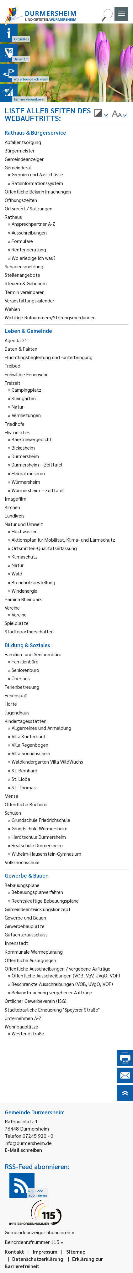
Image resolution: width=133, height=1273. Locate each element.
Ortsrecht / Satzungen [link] (28, 208)
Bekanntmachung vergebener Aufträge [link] (52, 992)
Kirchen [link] (12, 507)
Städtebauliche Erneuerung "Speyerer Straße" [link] (52, 1009)
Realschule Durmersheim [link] (37, 845)
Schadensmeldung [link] (24, 266)
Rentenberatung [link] (29, 249)
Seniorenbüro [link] (25, 670)
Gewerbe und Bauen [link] (25, 917)
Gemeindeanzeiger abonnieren (37, 1232)
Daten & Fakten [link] (21, 348)
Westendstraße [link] (28, 1033)
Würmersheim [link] (26, 481)
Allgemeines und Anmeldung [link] (41, 727)
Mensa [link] (11, 795)
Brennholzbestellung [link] (33, 582)
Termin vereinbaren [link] (25, 292)
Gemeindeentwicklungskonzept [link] (38, 909)
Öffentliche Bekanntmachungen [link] (38, 191)
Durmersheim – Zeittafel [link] (37, 464)
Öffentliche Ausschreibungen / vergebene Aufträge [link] (57, 968)
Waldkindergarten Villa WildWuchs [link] (47, 761)
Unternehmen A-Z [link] (23, 1018)
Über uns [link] (21, 678)
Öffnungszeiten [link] (21, 200)
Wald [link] (17, 573)
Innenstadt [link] (16, 943)
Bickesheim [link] (23, 447)
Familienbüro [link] (25, 661)
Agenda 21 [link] (16, 340)
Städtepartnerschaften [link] (29, 631)
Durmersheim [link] (25, 456)
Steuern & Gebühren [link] (26, 283)
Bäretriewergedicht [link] (32, 439)
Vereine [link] (19, 614)
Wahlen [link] (12, 309)
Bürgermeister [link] (20, 150)
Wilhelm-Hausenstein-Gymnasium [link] (46, 853)
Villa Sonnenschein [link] (31, 753)
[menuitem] (101, 114)
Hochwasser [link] (24, 531)
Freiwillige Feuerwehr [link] (26, 374)
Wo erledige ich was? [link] (34, 258)
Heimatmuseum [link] (28, 473)
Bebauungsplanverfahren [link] (37, 892)
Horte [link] (11, 703)
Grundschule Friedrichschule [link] (41, 820)
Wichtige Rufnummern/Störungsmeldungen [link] (50, 317)
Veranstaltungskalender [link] (29, 300)
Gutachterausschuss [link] (26, 934)
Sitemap (75, 1251)
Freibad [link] (12, 365)
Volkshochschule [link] (22, 862)
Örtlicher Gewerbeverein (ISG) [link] (35, 1000)
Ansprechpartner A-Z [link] (33, 223)
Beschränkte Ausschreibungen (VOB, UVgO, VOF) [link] (62, 984)
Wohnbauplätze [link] (21, 1026)
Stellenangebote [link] (22, 274)
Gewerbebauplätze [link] (25, 926)
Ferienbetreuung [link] (22, 686)
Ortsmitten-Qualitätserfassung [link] (44, 548)
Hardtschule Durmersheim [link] (39, 836)
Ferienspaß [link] (16, 695)
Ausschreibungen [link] (29, 232)
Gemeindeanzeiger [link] (24, 159)
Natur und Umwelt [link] (24, 524)
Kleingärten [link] (24, 398)
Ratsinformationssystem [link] (37, 183)
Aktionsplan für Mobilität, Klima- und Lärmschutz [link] (63, 539)
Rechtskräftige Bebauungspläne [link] (45, 900)
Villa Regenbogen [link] (30, 744)
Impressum (45, 1251)
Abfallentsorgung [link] (23, 142)
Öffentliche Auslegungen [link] (30, 960)
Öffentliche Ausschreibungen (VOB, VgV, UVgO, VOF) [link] (66, 975)
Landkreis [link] (14, 515)
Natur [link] (18, 406)
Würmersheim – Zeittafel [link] (38, 490)
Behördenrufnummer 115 (32, 1242)
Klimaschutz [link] (25, 556)
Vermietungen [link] (26, 415)
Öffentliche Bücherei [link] (26, 804)
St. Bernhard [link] (24, 770)
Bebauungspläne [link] (22, 885)
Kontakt (14, 1251)
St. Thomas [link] (24, 787)
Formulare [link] (22, 241)
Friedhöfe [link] (14, 423)
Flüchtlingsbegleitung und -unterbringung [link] (49, 357)
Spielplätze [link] (17, 623)
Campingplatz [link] (26, 389)
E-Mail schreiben (23, 1150)
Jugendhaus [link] (17, 712)
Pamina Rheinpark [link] (23, 599)
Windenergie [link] (24, 590)
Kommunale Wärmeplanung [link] (34, 951)
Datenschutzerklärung (37, 1258)
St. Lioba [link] (21, 779)
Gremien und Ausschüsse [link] (37, 174)
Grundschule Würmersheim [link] (39, 828)
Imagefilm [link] (15, 498)
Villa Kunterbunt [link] (29, 736)
